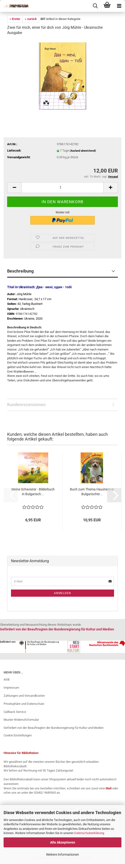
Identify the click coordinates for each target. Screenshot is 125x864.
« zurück (31, 19)
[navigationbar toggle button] (119, 6)
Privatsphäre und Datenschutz (24, 704)
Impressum (11, 687)
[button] (14, 187)
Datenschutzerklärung (89, 833)
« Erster (15, 19)
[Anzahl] (62, 187)
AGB (7, 679)
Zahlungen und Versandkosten (24, 695)
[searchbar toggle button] (95, 6)
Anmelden (62, 593)
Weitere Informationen (62, 854)
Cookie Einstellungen (18, 735)
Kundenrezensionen (26, 404)
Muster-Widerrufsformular (21, 719)
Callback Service (15, 712)
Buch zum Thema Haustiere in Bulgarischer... (92, 491)
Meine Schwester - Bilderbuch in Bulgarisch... (33, 491)
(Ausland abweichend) (83, 150)
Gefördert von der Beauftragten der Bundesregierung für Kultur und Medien (54, 728)
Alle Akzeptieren (62, 842)
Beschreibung (20, 271)
